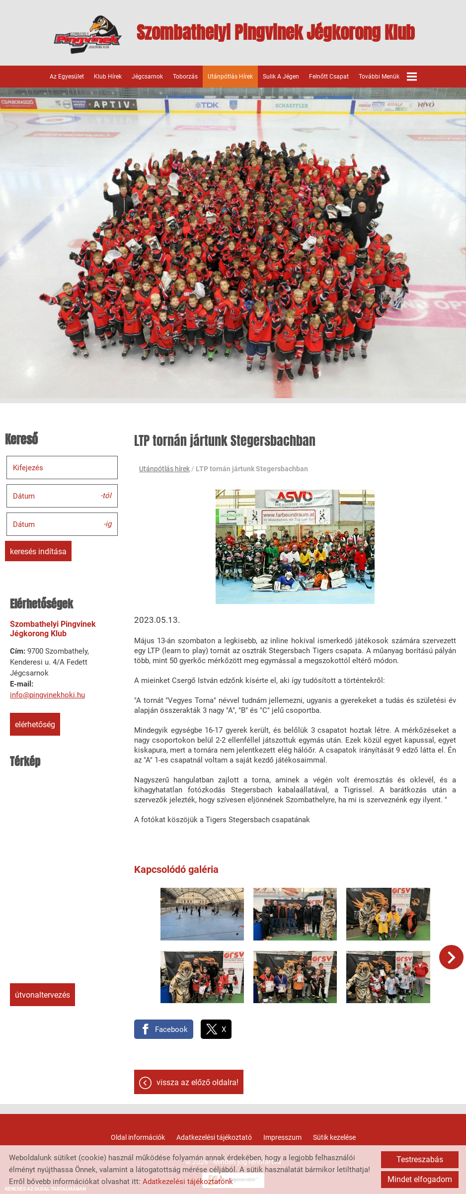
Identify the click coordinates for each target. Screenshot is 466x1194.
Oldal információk (138, 1133)
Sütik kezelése (334, 1133)
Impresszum (282, 1133)
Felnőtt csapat (329, 75)
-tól (105, 494)
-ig (107, 522)
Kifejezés (28, 466)
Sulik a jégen (281, 75)
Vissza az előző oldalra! (197, 1078)
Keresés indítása (38, 550)
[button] (452, 956)
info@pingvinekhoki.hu (47, 693)
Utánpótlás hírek (230, 75)
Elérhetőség (35, 723)
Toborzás (185, 75)
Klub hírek (108, 75)
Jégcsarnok (147, 75)
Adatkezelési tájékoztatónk (188, 1181)
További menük (388, 76)
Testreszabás (419, 1159)
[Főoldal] (84, 35)
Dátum (24, 495)
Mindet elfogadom (420, 1179)
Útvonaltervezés (42, 994)
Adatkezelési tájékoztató (214, 1133)
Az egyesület (67, 75)
